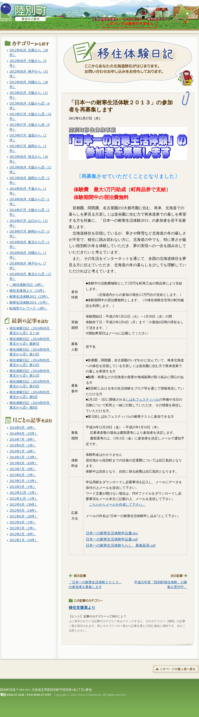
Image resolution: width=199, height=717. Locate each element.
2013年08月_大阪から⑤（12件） (30, 169)
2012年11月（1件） (23, 498)
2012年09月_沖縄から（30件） (28, 84)
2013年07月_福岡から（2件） (27, 148)
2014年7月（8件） (22, 439)
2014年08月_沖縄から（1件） (27, 255)
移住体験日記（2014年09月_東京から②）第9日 (30, 394)
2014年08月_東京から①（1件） (29, 244)
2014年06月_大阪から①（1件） (29, 201)
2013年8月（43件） (23, 463)
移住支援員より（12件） (27, 290)
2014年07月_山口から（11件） (28, 223)
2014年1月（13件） (23, 457)
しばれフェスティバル (142, 399)
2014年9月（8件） (22, 427)
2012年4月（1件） (22, 522)
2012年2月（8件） (22, 534)
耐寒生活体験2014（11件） (29, 302)
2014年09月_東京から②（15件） (30, 276)
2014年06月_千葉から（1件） (27, 191)
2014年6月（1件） (22, 445)
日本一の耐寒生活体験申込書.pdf (112, 539)
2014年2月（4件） (22, 451)
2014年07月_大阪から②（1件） (29, 212)
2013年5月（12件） (23, 481)
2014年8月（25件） (23, 433)
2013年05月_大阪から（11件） (28, 95)
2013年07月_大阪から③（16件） (30, 116)
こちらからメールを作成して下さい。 (117, 504)
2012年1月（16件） (23, 540)
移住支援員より (82, 608)
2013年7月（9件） (22, 469)
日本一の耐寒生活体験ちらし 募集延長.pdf (120, 545)
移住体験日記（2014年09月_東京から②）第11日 (30, 373)
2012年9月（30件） (23, 504)
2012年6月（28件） (23, 516)
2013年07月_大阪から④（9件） (29, 127)
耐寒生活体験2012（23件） (29, 296)
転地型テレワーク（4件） (28, 308)
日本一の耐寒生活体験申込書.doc (112, 533)
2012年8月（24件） (23, 510)
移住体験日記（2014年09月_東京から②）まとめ (30, 330)
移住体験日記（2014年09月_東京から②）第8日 (30, 405)
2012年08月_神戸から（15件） (28, 74)
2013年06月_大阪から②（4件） (29, 106)
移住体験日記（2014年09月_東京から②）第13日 (30, 352)
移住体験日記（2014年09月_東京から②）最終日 (30, 341)
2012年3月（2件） (22, 528)
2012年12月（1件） (23, 493)
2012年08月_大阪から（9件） (27, 63)
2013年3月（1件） (22, 487)
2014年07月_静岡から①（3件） (29, 234)
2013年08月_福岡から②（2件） (29, 180)
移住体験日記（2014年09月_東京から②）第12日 (30, 362)
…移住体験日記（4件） (26, 285)
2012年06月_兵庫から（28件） (28, 52)
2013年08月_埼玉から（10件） (28, 159)
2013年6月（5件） (22, 475)
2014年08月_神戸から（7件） (27, 265)
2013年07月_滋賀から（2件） (27, 137)
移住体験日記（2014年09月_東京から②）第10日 (30, 384)
